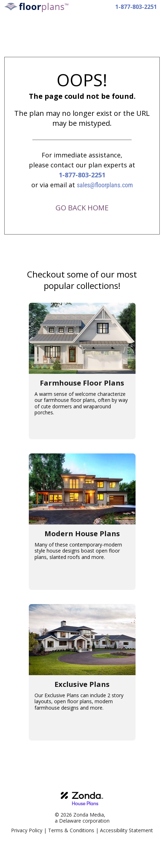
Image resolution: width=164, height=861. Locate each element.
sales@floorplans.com (105, 185)
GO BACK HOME (82, 207)
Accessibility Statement (126, 830)
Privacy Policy (26, 830)
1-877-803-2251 (136, 7)
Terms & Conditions (71, 830)
